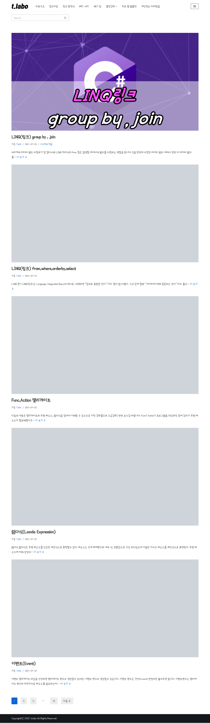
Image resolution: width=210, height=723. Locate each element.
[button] (116, 6)
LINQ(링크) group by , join (33, 137)
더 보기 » (22, 157)
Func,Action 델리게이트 (31, 400)
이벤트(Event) (23, 663)
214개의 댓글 (46, 144)
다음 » (67, 701)
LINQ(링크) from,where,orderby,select (43, 268)
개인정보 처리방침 (150, 6)
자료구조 (40, 6)
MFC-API (84, 6)
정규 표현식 (69, 6)
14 (54, 701)
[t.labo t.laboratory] (20, 6)
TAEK (18, 144)
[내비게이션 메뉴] (195, 6)
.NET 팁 (97, 6)
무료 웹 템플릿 (129, 6)
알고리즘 (53, 6)
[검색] (36, 17)
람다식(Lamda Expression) (33, 532)
